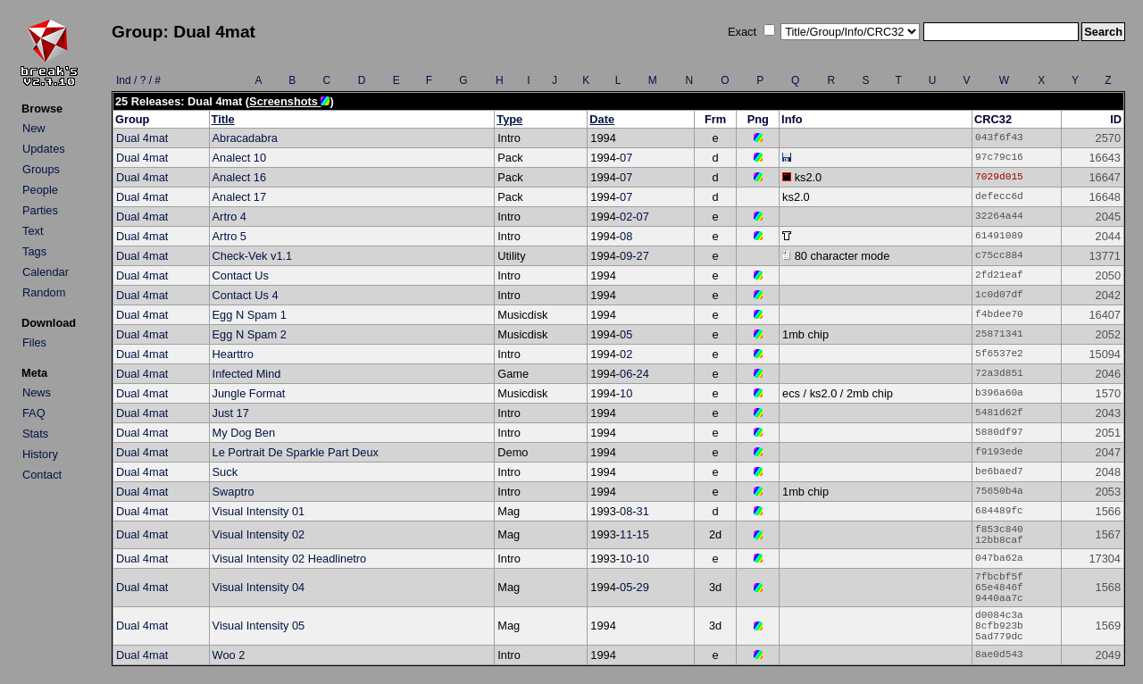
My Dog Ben (244, 432)
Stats (35, 433)
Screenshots (289, 101)
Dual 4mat (142, 138)
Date (601, 119)
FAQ (34, 413)
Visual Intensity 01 (259, 511)
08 (626, 236)
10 (626, 393)
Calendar (45, 272)
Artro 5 (229, 236)
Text (32, 231)
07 (626, 157)
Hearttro (233, 354)
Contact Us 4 (246, 295)
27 (643, 256)
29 (643, 587)
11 (626, 534)
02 (626, 216)
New (34, 128)
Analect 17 (239, 197)
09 (626, 256)
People (40, 189)
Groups (41, 169)
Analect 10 (239, 157)
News (36, 392)
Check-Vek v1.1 (253, 256)
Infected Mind (247, 373)
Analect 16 (239, 177)
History (40, 454)
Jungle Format (249, 393)
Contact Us (241, 275)
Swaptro (233, 491)
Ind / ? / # (138, 80)
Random (43, 292)
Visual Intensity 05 (259, 625)
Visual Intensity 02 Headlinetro (290, 558)
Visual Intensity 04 (259, 587)
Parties (40, 210)
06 (626, 373)
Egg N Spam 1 (250, 314)
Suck (225, 472)
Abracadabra (245, 138)
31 (643, 511)
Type (509, 119)
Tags (34, 251)
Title (223, 119)
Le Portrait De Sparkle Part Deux (296, 452)
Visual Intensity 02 (259, 534)
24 (643, 373)
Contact (42, 474)
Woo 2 (229, 655)
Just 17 (231, 413)
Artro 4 (229, 216)
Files (34, 342)
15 (643, 534)
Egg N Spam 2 (250, 334)
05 (626, 334)
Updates (43, 148)
